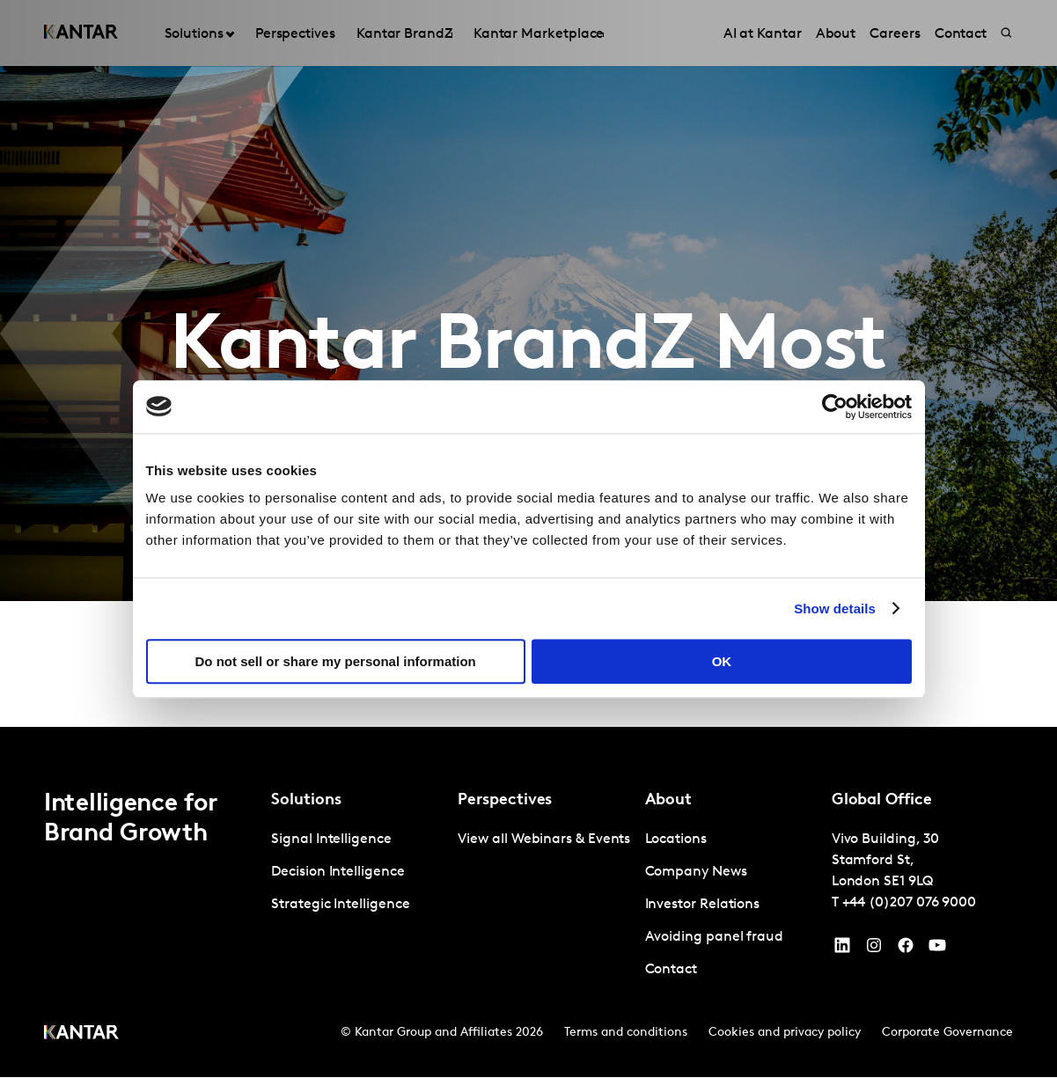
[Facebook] (905, 950)
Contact (671, 971)
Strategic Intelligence (340, 905)
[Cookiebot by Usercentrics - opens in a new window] (835, 406)
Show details (835, 608)
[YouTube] (842, 950)
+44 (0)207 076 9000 (909, 904)
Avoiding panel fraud (714, 938)
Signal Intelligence (331, 840)
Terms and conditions (625, 1033)
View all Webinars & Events (544, 840)
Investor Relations (702, 905)
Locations (676, 840)
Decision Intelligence (337, 873)
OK (722, 661)
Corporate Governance (947, 1033)
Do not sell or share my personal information (335, 661)
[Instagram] (874, 950)
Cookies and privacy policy (784, 1033)
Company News (696, 873)
